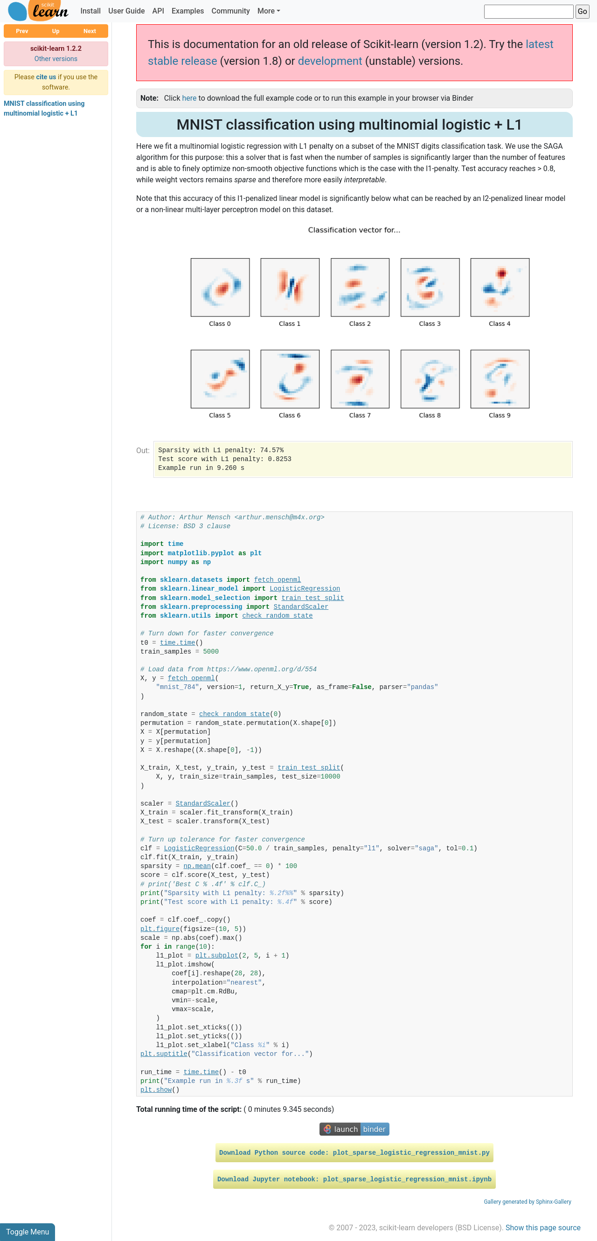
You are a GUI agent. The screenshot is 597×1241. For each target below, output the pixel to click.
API (158, 11)
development (330, 61)
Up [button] (56, 31)
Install (90, 11)
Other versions (56, 59)
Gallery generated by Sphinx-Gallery (527, 1202)
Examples (188, 11)
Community (230, 11)
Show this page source (543, 1227)
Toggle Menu (27, 1231)
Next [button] (89, 31)
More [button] (266, 11)
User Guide (126, 11)
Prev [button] (22, 31)
